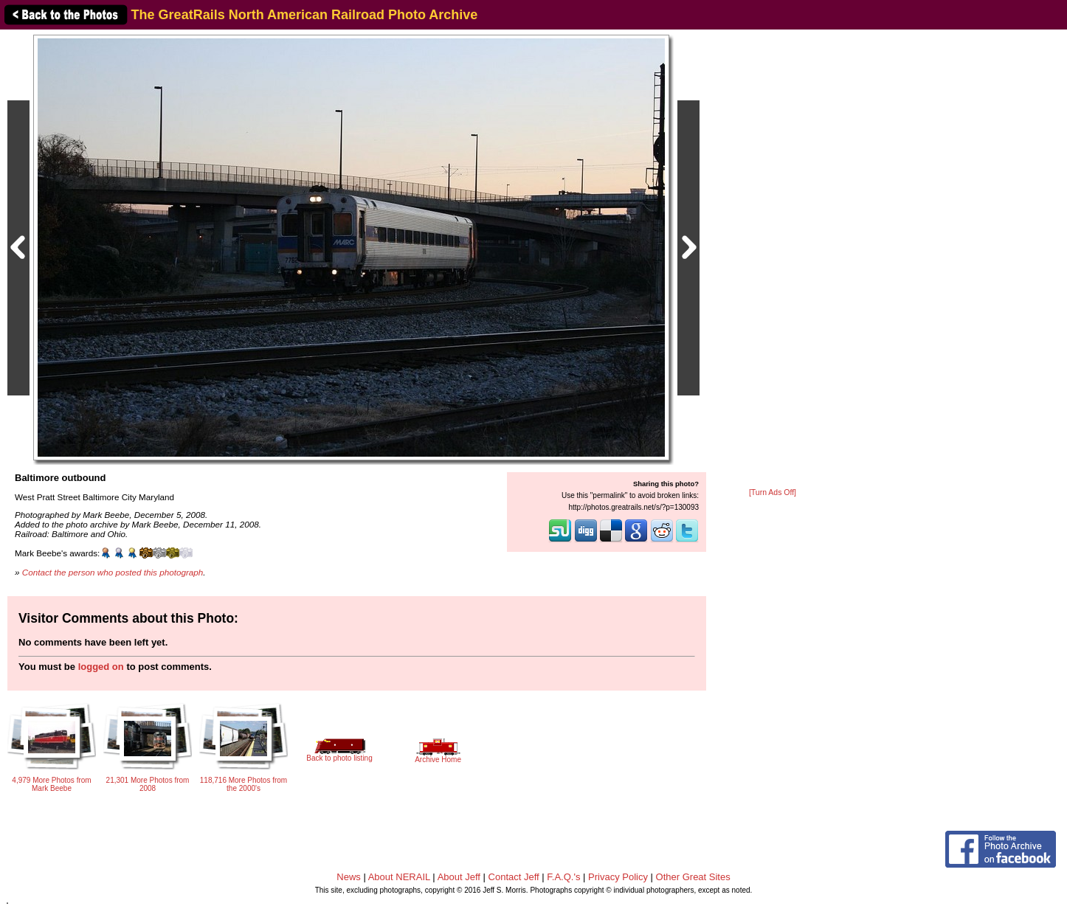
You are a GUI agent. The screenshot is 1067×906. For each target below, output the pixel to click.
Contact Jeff (513, 876)
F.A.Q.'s (563, 876)
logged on (101, 666)
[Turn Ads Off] (772, 492)
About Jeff (459, 876)
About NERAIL (399, 876)
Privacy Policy (618, 876)
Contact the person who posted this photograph (113, 572)
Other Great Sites (693, 876)
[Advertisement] (773, 259)
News (348, 876)
